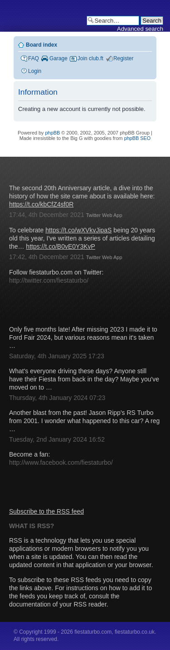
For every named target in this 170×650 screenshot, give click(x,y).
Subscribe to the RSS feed (46, 511)
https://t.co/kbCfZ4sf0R (41, 204)
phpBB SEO (137, 138)
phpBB (52, 132)
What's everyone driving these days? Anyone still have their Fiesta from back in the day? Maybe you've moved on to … (84, 379)
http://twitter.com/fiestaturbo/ (48, 280)
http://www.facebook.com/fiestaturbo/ (61, 462)
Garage (58, 58)
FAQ (33, 58)
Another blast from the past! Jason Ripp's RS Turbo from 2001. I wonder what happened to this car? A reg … (84, 421)
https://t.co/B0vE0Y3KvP (60, 246)
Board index (41, 45)
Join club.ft (90, 58)
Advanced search (140, 28)
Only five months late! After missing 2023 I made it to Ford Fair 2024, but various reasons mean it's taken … (83, 337)
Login (34, 71)
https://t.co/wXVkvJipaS (78, 230)
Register (123, 58)
